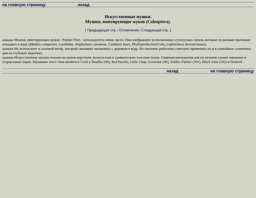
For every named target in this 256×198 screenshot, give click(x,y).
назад (84, 4)
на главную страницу (24, 4)
